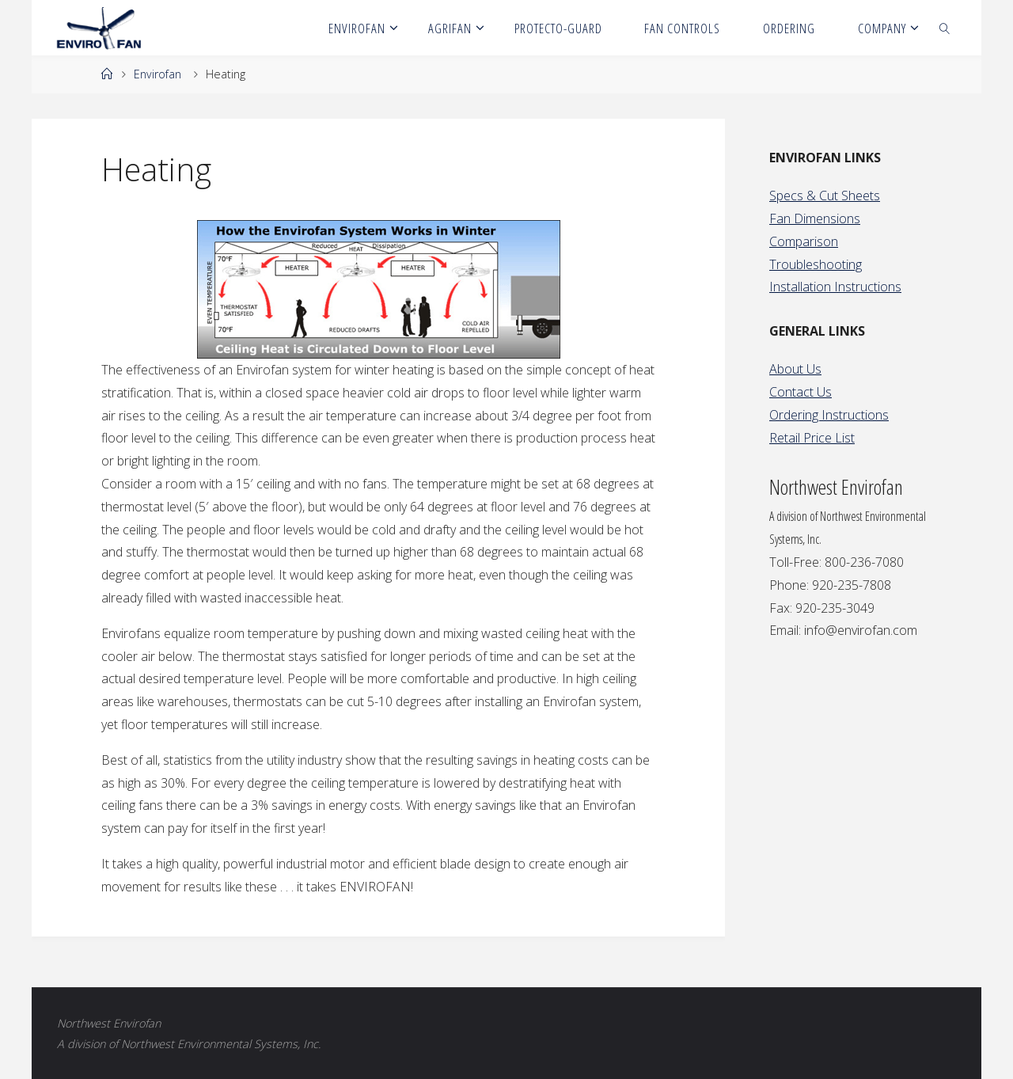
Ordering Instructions (829, 415)
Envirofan (157, 74)
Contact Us (800, 392)
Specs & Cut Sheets (824, 195)
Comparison (803, 241)
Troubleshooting (815, 264)
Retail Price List (812, 437)
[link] (945, 27)
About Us (795, 369)
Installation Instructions (835, 286)
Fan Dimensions (814, 218)
